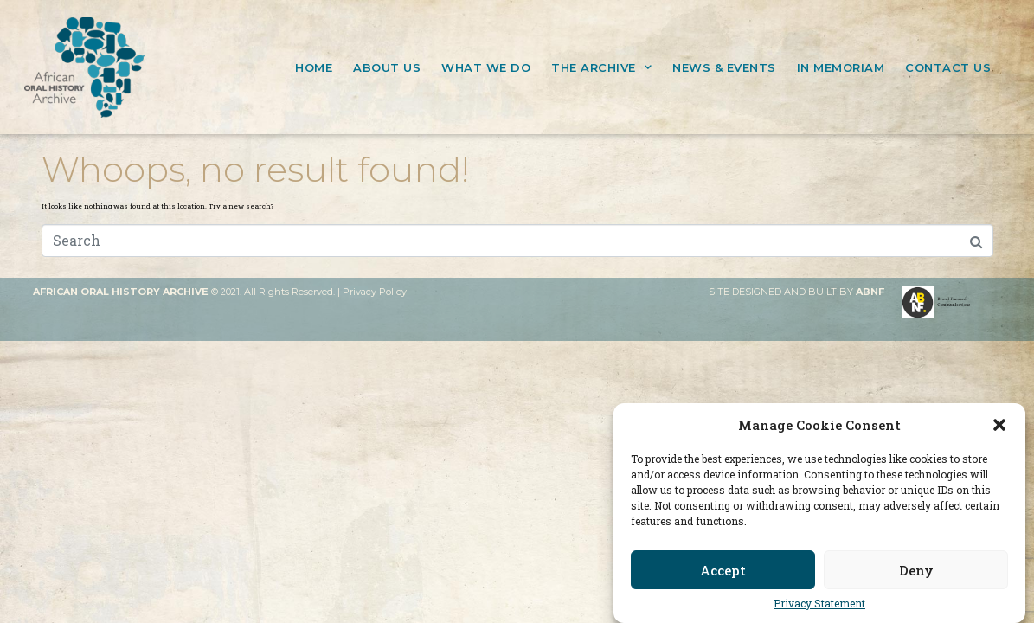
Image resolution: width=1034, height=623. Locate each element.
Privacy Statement (819, 604)
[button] (999, 425)
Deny (916, 570)
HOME (313, 67)
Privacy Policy (375, 292)
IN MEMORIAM (841, 67)
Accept (723, 570)
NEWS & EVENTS (724, 67)
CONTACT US (948, 67)
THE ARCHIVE (601, 67)
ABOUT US (387, 67)
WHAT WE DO (485, 67)
